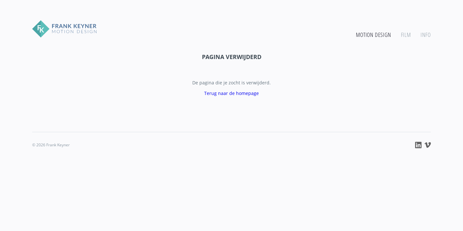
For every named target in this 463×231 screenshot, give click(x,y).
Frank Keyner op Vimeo (427, 145)
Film (406, 34)
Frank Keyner (64, 28)
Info (426, 34)
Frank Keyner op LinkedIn (418, 145)
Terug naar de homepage (231, 93)
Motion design (373, 34)
